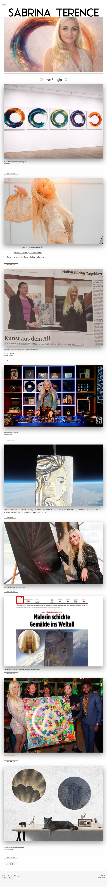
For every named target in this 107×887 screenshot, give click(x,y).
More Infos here (11, 173)
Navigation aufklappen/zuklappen (53, 4)
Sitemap (16, 876)
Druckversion (8, 876)
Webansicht (101, 877)
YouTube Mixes (8, 434)
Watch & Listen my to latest (11, 432)
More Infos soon (11, 857)
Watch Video (10, 517)
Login (103, 875)
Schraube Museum (8, 355)
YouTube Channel (11, 440)
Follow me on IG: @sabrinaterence (28, 252)
